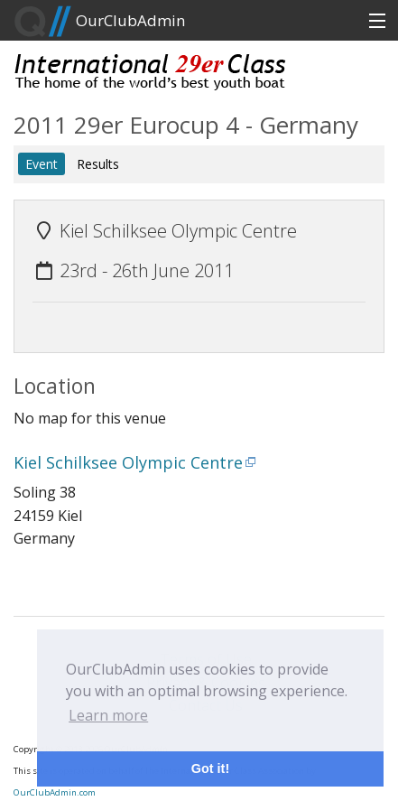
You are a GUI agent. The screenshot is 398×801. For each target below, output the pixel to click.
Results (98, 163)
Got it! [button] (210, 768)
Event (41, 163)
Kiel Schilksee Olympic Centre (128, 462)
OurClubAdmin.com (55, 792)
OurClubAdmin (99, 22)
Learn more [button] (108, 715)
